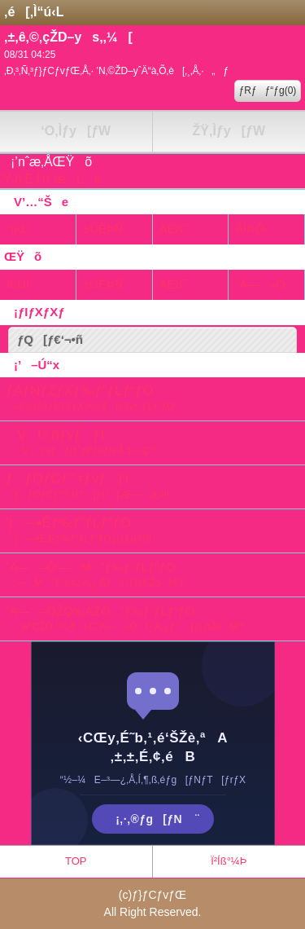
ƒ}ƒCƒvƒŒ (159, 894)
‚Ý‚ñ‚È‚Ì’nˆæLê (51, 179)
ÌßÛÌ (18, 284)
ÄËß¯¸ (176, 229)
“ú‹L (17, 229)
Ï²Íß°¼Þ (228, 861)
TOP (76, 861)
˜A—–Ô (260, 284)
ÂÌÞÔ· (251, 229)
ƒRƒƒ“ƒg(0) (268, 90)
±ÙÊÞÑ (103, 229)
